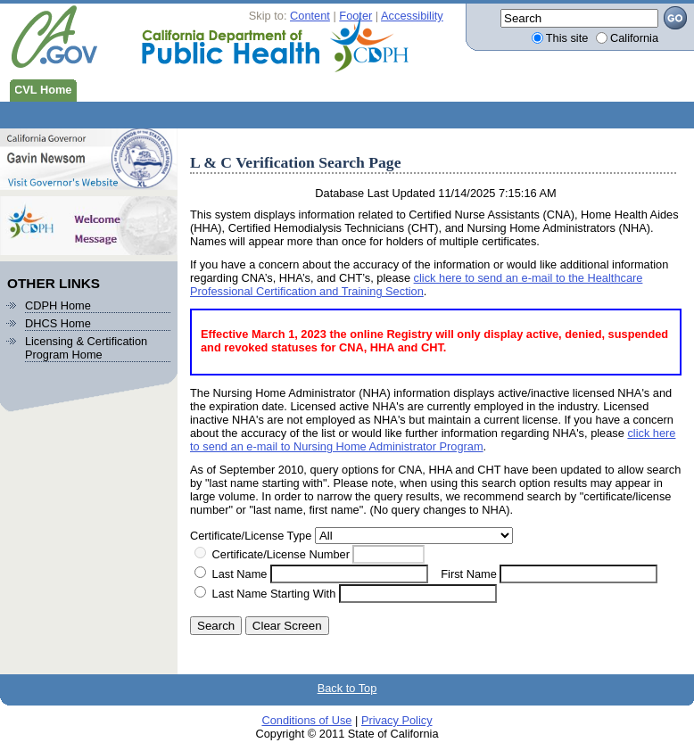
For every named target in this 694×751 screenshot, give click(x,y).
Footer (355, 15)
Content (310, 15)
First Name (469, 574)
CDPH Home (58, 305)
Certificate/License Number (281, 554)
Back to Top (347, 688)
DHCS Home (58, 323)
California (634, 38)
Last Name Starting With (274, 593)
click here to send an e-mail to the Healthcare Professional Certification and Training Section (416, 284)
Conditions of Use (306, 720)
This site (567, 38)
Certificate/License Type (250, 535)
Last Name (240, 574)
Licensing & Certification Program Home (86, 347)
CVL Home (40, 88)
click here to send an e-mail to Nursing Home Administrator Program (432, 439)
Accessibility (412, 15)
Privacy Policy (397, 720)
